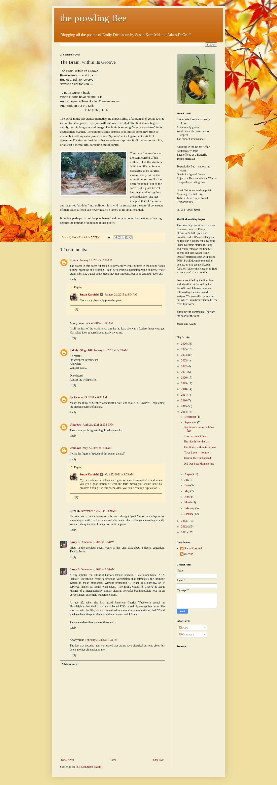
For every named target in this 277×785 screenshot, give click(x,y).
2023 (184, 360)
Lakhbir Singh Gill (81, 350)
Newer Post (67, 759)
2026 (184, 343)
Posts (183, 627)
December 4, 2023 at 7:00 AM (98, 569)
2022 (184, 366)
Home (112, 759)
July (187, 479)
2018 (184, 389)
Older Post (158, 759)
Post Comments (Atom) (89, 766)
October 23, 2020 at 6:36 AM (90, 397)
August (188, 474)
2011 (184, 532)
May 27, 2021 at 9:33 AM (119, 474)
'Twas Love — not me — (198, 452)
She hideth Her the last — (198, 441)
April (187, 496)
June (187, 485)
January (189, 513)
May (187, 491)
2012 (184, 526)
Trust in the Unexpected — (199, 458)
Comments (187, 634)
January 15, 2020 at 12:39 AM (111, 350)
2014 (184, 411)
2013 (184, 520)
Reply (73, 279)
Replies (78, 287)
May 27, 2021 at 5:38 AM (97, 447)
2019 (184, 383)
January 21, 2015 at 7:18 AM (96, 260)
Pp (71, 397)
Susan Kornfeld (89, 294)
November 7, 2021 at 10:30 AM (98, 510)
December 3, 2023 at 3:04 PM (97, 542)
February (189, 508)
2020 (184, 377)
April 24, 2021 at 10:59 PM (98, 424)
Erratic (74, 260)
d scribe (188, 553)
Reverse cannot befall (196, 436)
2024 (184, 354)
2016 (184, 400)
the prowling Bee (93, 18)
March (188, 502)
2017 (184, 394)
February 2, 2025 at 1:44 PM (101, 639)
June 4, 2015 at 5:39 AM (99, 323)
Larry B (75, 542)
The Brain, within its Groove (200, 447)
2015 (184, 406)
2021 (184, 372)
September (190, 422)
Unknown (75, 424)
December (190, 416)
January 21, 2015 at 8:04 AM (121, 294)
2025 (184, 349)
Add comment (70, 664)
